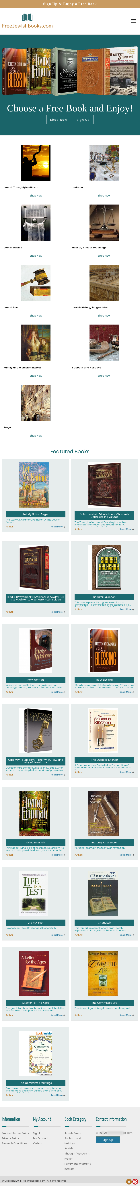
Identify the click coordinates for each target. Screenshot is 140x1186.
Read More (57, 526)
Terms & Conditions (14, 1143)
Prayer (69, 1159)
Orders (37, 1143)
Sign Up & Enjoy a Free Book (70, 4)
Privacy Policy (10, 1138)
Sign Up (83, 120)
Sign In (37, 1133)
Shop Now (58, 120)
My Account (40, 1138)
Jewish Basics (73, 1133)
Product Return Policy (15, 1133)
